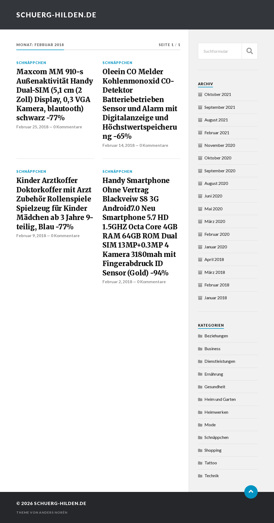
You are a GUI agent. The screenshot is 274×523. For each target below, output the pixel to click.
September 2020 (219, 170)
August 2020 (216, 183)
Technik (211, 475)
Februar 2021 (216, 132)
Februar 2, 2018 (117, 281)
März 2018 (214, 272)
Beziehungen (216, 335)
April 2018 (214, 259)
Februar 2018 (216, 284)
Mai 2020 (213, 208)
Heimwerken (216, 411)
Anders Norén (53, 512)
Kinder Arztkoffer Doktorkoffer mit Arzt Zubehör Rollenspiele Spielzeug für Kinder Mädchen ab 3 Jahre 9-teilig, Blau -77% (54, 203)
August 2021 (216, 119)
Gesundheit (214, 386)
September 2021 (219, 107)
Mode (210, 424)
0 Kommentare (67, 126)
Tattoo (210, 462)
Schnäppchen (31, 63)
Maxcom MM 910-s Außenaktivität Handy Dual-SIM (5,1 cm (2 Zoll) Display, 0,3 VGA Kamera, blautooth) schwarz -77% (54, 95)
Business (212, 348)
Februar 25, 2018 (32, 126)
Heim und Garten (220, 399)
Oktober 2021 (217, 94)
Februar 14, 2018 (118, 145)
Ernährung (213, 373)
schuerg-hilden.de (56, 15)
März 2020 (214, 221)
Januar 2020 (215, 246)
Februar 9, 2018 (31, 235)
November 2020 (219, 145)
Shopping (213, 450)
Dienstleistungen (219, 361)
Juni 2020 (213, 195)
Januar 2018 (215, 297)
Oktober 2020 (217, 157)
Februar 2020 (216, 234)
